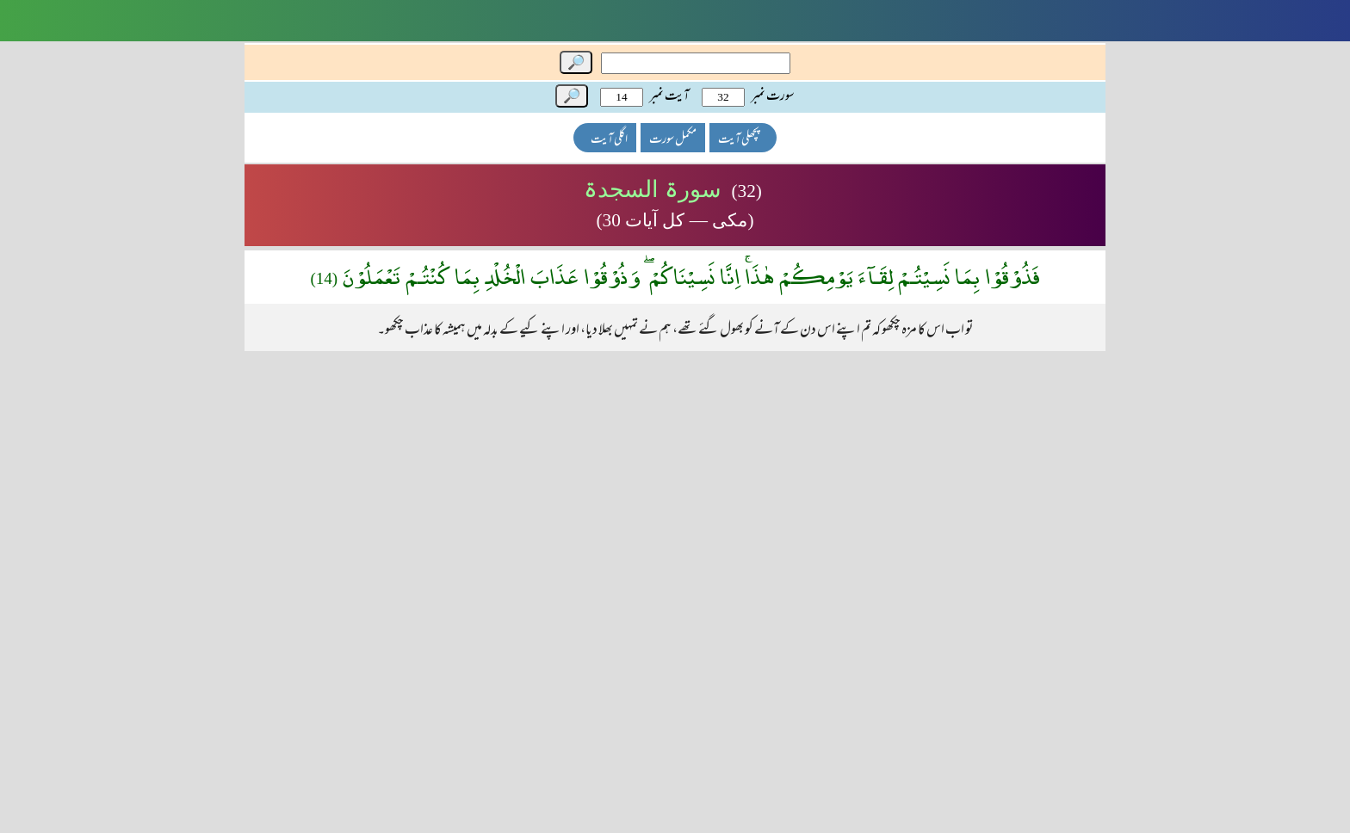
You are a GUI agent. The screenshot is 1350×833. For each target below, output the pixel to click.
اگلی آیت (609, 139)
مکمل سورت (673, 139)
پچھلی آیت (738, 139)
